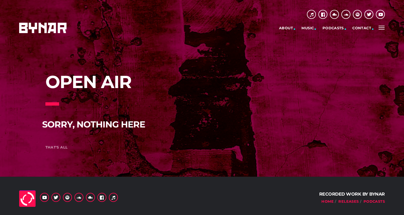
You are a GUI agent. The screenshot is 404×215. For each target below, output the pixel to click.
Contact (361, 28)
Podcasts (333, 28)
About (286, 28)
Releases (348, 201)
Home (327, 201)
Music (307, 28)
